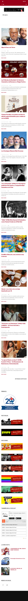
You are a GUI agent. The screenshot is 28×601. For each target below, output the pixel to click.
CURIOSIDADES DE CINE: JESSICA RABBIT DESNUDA (18, 549)
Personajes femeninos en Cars (17, 558)
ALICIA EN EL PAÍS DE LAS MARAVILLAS (16, 569)
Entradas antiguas (21, 378)
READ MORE (3, 92)
